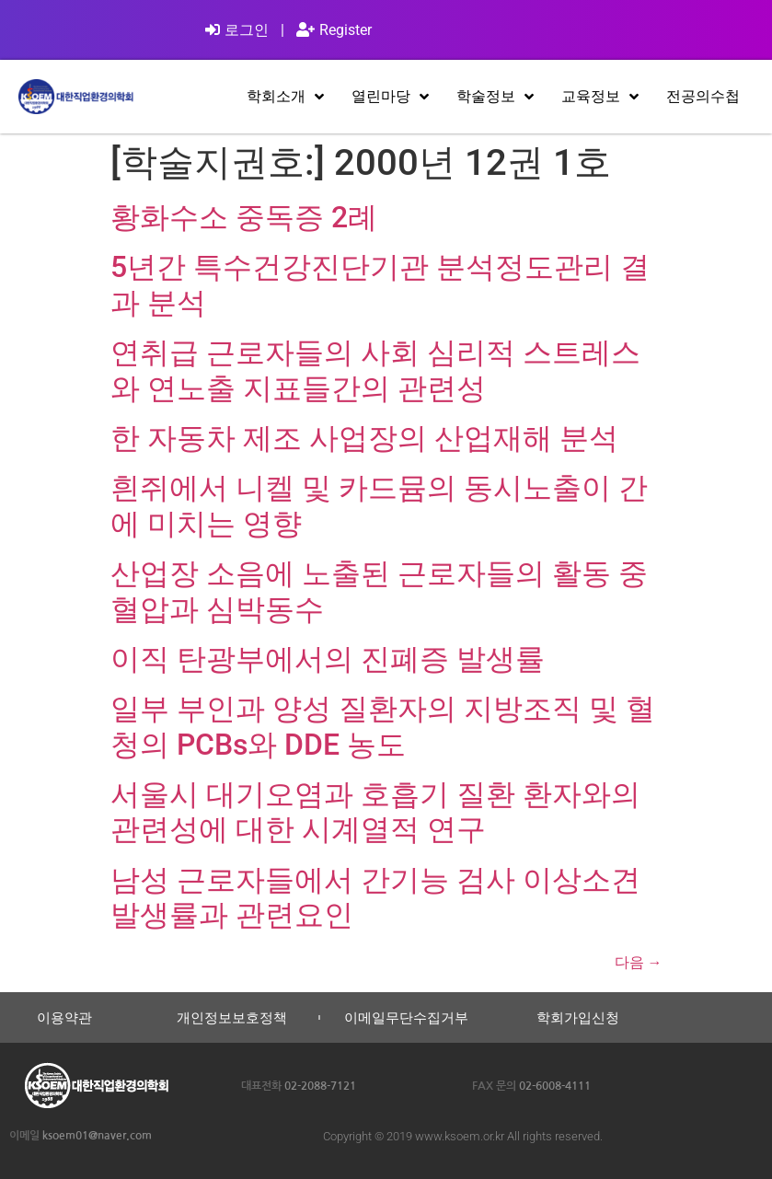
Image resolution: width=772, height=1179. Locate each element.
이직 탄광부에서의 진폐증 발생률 (327, 659)
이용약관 (64, 1017)
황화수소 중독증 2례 (243, 217)
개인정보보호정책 (232, 1017)
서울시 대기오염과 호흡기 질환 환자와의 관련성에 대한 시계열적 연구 (375, 812)
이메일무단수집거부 (406, 1017)
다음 (639, 962)
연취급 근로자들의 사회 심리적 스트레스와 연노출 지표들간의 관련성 (375, 370)
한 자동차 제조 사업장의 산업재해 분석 (364, 438)
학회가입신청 (577, 1017)
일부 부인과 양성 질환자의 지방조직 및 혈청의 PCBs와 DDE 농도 (382, 726)
